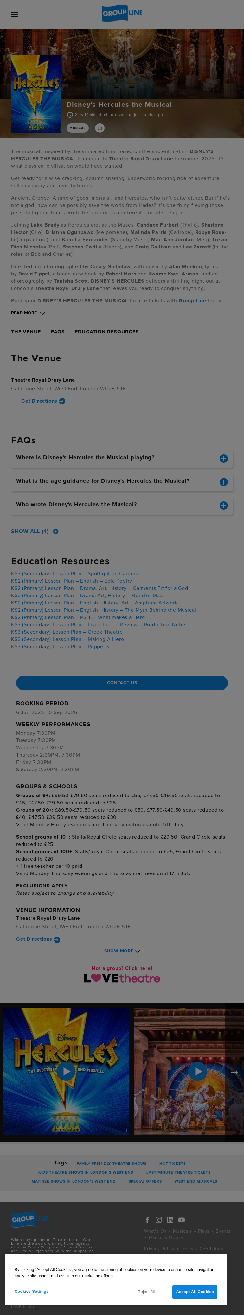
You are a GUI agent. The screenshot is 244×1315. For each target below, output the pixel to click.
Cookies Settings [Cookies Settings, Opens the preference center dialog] (32, 1291)
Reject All (146, 1291)
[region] (116, 1279)
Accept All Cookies (195, 1291)
